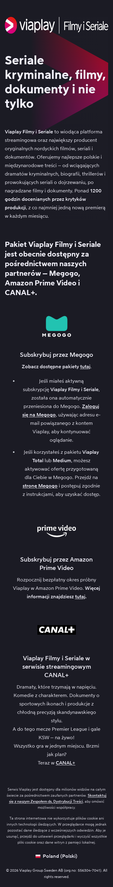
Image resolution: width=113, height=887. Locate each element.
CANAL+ (65, 763)
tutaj (85, 366)
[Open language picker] (56, 856)
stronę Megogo (40, 486)
